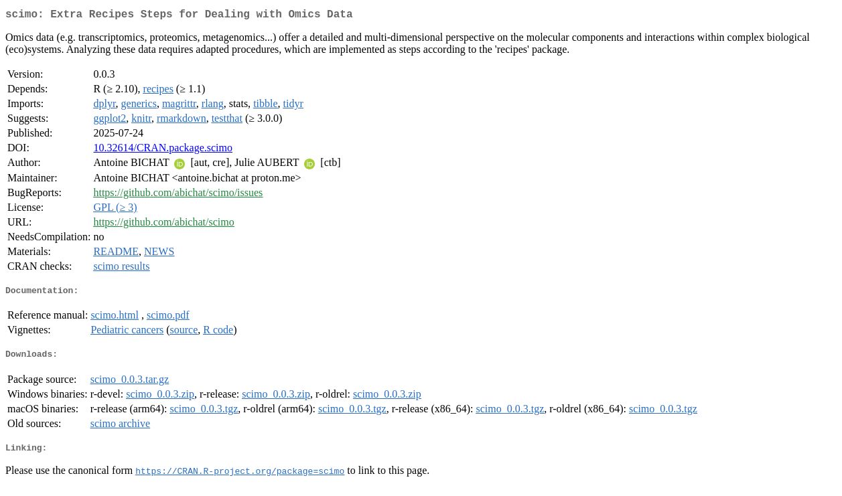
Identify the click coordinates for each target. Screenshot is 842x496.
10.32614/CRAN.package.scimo (162, 150)
